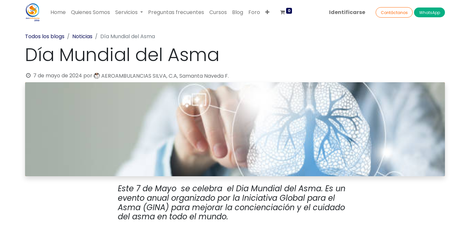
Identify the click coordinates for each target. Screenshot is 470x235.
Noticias (82, 36)
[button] (267, 12)
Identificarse (347, 12)
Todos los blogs (44, 36)
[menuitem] (58, 12)
